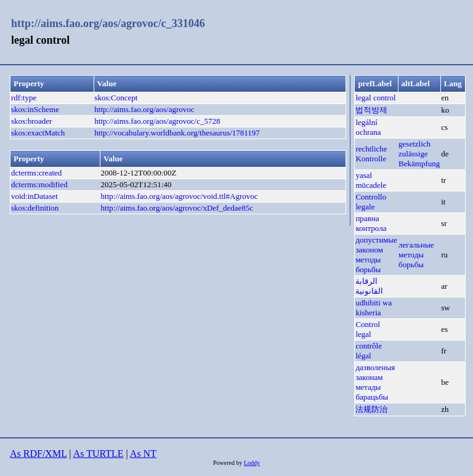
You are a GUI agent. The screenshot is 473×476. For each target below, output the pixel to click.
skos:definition (35, 207)
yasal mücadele (370, 180)
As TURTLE (98, 453)
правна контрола (370, 223)
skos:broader (31, 121)
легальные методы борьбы (416, 254)
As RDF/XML (38, 453)
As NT (143, 453)
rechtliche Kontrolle (371, 153)
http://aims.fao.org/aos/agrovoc (144, 109)
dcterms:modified (39, 184)
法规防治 (371, 409)
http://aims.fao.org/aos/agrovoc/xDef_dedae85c (177, 207)
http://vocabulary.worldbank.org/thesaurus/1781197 (177, 132)
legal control (375, 97)
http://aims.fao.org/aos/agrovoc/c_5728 (157, 121)
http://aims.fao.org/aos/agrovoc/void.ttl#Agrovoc (179, 196)
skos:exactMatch (38, 132)
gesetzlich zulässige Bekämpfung (419, 153)
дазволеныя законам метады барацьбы (375, 382)
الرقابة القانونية (369, 286)
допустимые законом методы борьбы (376, 254)
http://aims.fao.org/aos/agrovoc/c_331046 (108, 23)
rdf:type (23, 97)
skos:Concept (115, 97)
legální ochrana (368, 127)
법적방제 (371, 110)
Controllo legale (370, 201)
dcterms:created (36, 172)
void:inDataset (34, 196)
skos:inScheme (35, 109)
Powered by (228, 462)
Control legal (367, 329)
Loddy (252, 462)
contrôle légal (368, 350)
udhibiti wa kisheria (373, 307)
